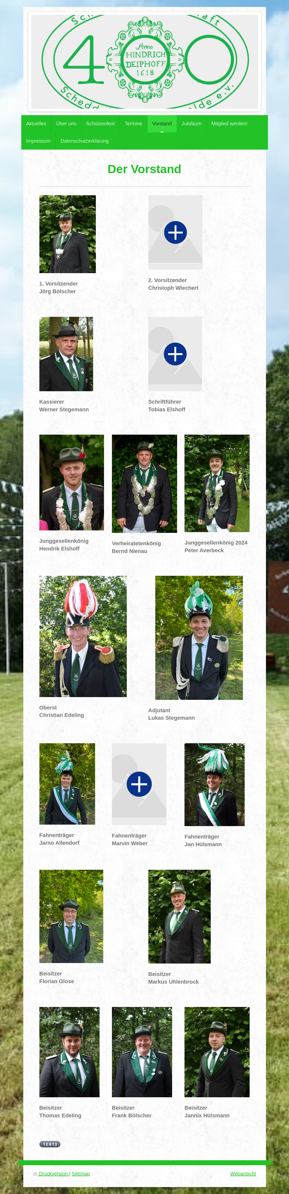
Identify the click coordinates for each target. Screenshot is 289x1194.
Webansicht (243, 1173)
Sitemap (81, 1173)
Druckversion (51, 1173)
